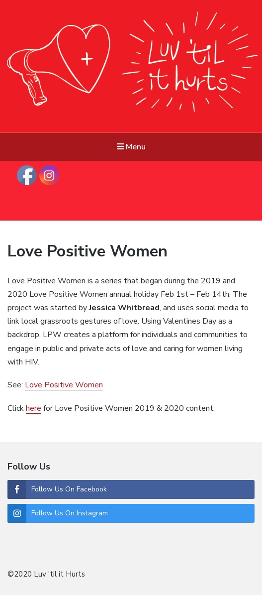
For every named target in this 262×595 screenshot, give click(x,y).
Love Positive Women (87, 251)
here (33, 408)
